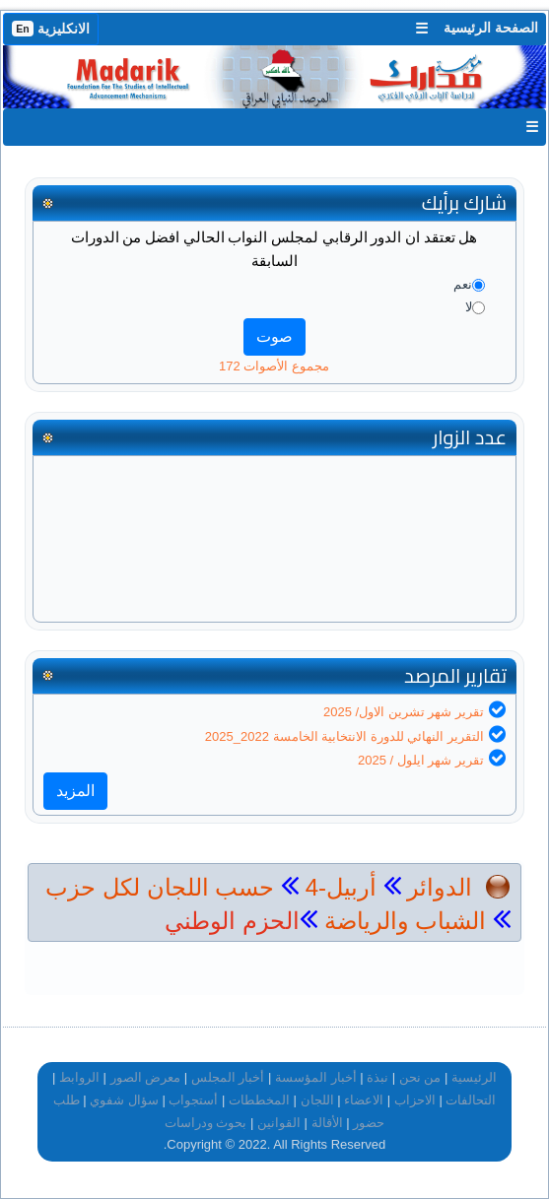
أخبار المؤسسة (316, 1077)
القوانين (279, 1122)
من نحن (420, 1077)
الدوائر (439, 887)
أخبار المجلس (228, 1077)
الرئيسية (474, 1077)
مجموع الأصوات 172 (274, 366)
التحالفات (471, 1100)
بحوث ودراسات (206, 1122)
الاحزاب (415, 1100)
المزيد (75, 790)
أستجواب (193, 1100)
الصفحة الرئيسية (491, 27)
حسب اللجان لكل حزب (159, 887)
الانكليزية (51, 28)
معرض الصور (145, 1077)
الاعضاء (363, 1100)
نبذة (377, 1077)
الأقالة (327, 1122)
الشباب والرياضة (401, 920)
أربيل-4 (338, 887)
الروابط (79, 1077)
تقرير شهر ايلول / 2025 (421, 760)
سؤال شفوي (124, 1100)
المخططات (259, 1100)
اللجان (317, 1100)
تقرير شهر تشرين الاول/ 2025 (403, 711)
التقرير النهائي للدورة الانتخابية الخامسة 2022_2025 (344, 736)
